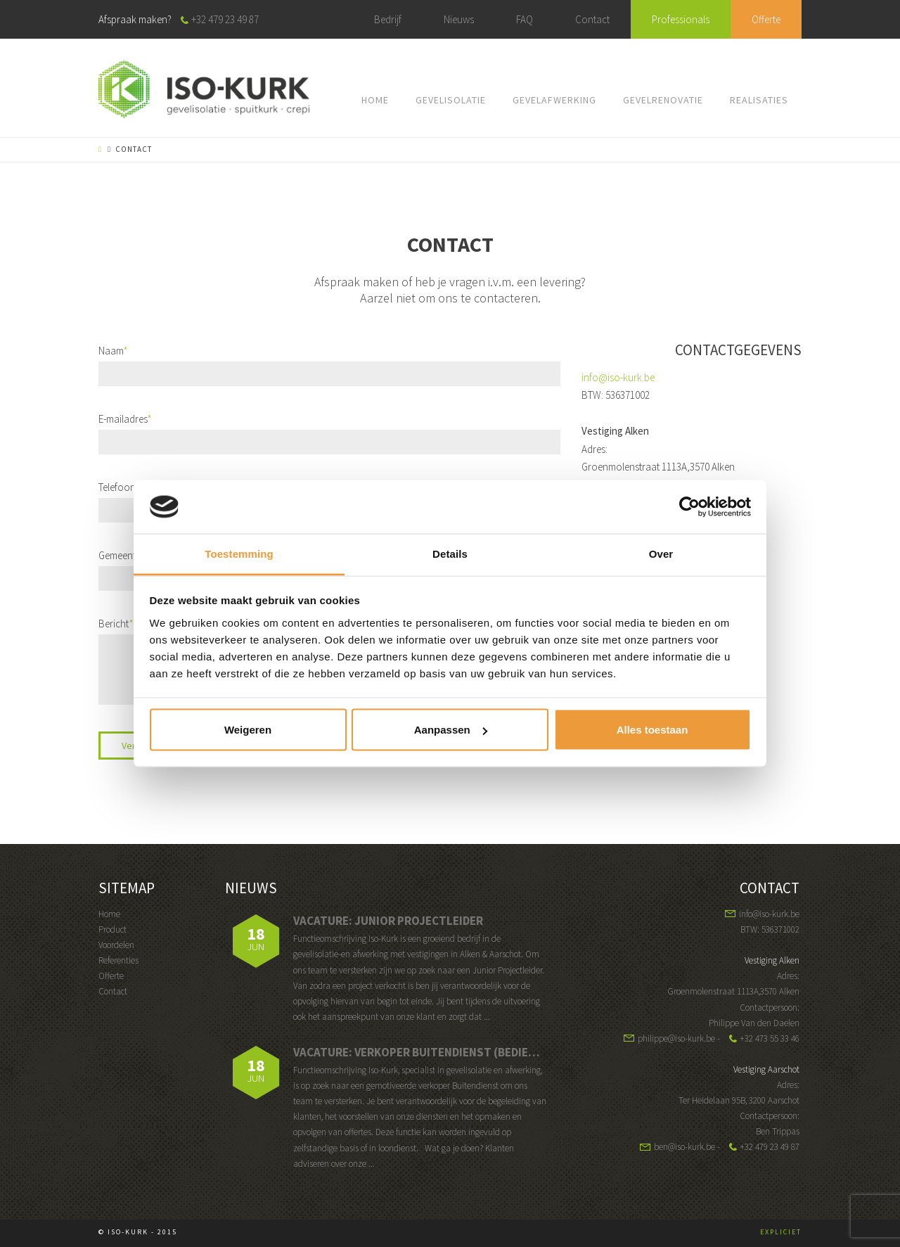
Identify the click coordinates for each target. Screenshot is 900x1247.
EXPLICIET (781, 1231)
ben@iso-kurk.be (684, 1147)
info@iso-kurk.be (618, 377)
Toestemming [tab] (239, 554)
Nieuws (459, 19)
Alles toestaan (652, 730)
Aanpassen (450, 730)
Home (109, 914)
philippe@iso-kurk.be (676, 1038)
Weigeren (247, 730)
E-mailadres (125, 419)
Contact (592, 19)
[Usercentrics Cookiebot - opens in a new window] (689, 506)
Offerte (766, 19)
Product (112, 929)
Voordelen (116, 945)
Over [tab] (661, 554)
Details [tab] (450, 554)
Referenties (118, 960)
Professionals (680, 19)
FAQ (524, 19)
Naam (113, 350)
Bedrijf (387, 19)
